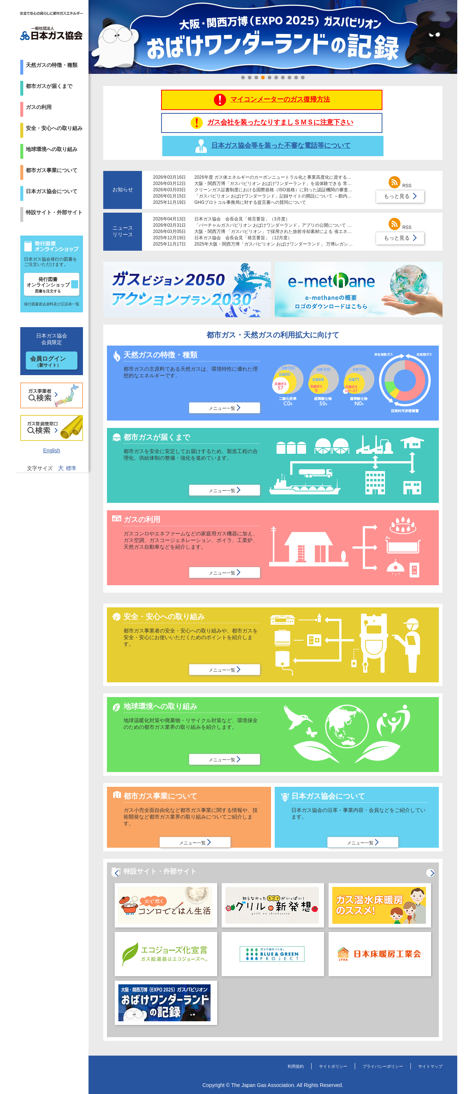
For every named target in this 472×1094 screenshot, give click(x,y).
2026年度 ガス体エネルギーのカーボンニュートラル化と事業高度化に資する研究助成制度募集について (297, 157)
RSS (400, 165)
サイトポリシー (312, 1055)
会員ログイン (48, 362)
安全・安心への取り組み (54, 128)
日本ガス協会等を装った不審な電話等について (384, 112)
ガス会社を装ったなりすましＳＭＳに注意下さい (273, 112)
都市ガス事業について (51, 170)
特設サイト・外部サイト (54, 212)
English (51, 450)
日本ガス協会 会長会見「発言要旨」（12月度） (243, 217)
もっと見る (397, 176)
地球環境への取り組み (51, 149)
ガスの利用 (39, 107)
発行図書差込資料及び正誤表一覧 (51, 304)
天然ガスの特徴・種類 (51, 65)
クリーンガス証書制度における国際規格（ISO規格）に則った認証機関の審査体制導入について (289, 169)
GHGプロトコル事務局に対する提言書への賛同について (250, 182)
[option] (165, 940)
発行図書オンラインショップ (48, 285)
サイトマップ (427, 1055)
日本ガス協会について (51, 191)
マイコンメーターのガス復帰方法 (161, 112)
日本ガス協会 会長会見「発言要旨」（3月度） (242, 199)
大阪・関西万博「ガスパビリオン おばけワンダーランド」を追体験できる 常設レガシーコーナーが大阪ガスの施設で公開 (315, 163)
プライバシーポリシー (370, 1055)
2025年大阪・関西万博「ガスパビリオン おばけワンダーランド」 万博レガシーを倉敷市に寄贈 (289, 224)
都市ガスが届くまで (49, 86)
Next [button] (440, 931)
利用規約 (268, 1055)
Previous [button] (105, 931)
